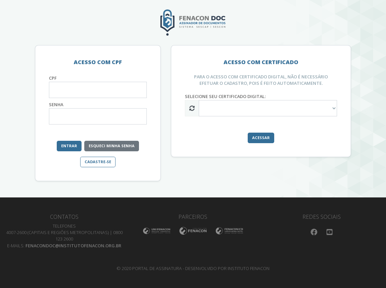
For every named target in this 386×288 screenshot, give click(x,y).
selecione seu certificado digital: (225, 96)
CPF (53, 78)
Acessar (261, 137)
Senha (56, 104)
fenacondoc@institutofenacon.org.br (73, 246)
